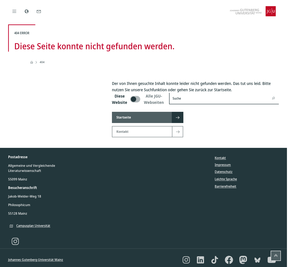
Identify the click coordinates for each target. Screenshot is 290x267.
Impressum (223, 165)
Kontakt (220, 158)
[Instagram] (15, 241)
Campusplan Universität (33, 225)
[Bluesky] (257, 260)
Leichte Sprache (226, 179)
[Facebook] (229, 260)
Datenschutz (223, 171)
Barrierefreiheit (225, 186)
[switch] (138, 99)
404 (42, 62)
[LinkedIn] (200, 260)
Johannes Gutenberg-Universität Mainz (35, 259)
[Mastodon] (243, 260)
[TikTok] (215, 260)
